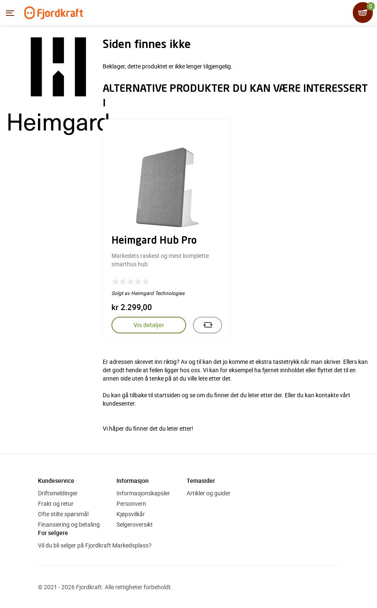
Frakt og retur (55, 503)
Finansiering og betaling (69, 524)
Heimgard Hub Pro (154, 241)
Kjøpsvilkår (130, 514)
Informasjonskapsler (143, 493)
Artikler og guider (208, 493)
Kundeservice (56, 480)
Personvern (131, 503)
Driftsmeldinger (58, 493)
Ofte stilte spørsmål (63, 514)
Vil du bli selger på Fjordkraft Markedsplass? (95, 545)
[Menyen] (10, 13)
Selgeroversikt (134, 524)
